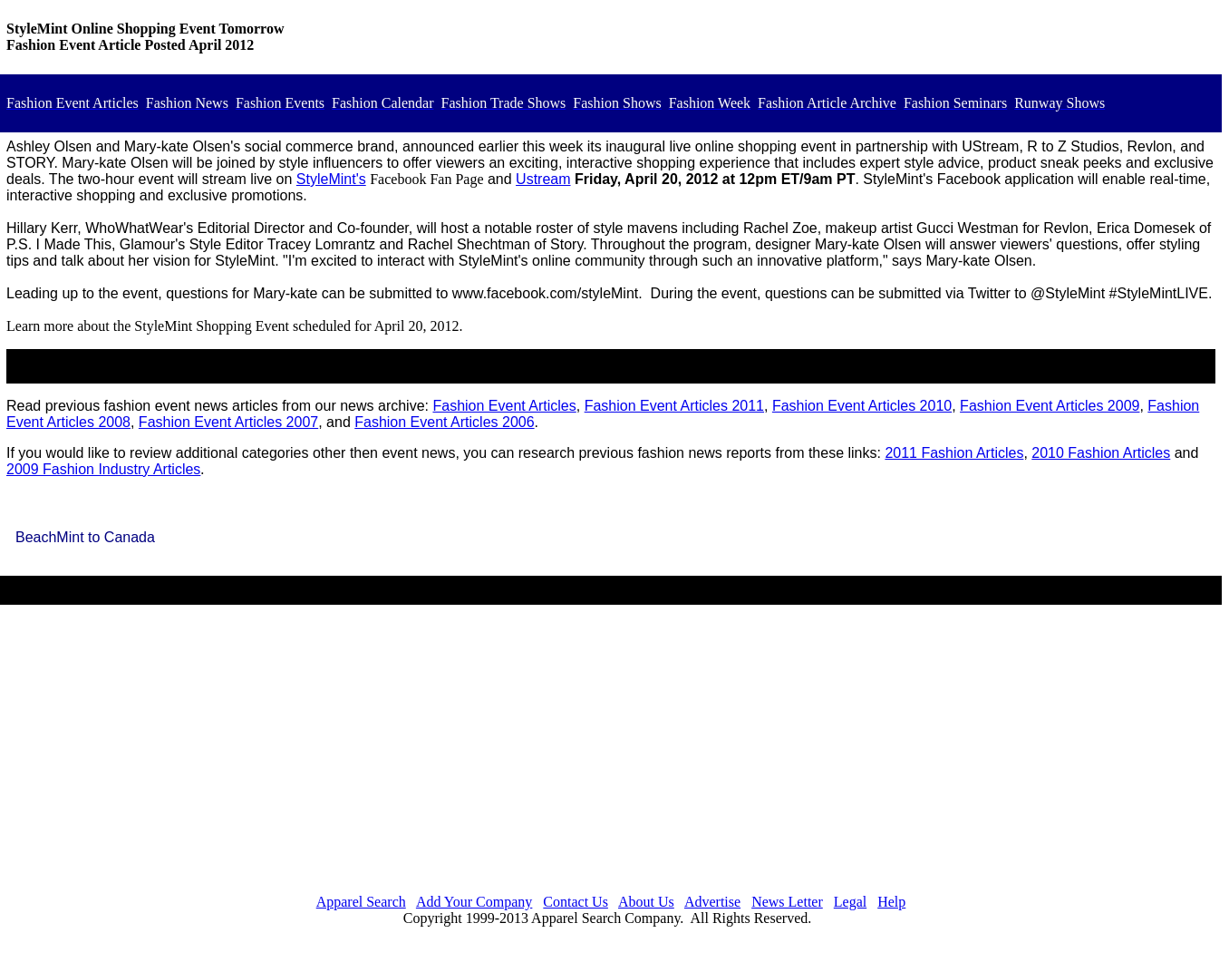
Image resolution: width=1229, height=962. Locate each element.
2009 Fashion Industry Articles (103, 469)
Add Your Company (474, 901)
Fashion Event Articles (504, 405)
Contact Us (575, 901)
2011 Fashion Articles (954, 453)
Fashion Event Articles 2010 (862, 405)
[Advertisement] (611, 752)
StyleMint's (331, 179)
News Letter (787, 901)
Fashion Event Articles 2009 (1049, 405)
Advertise (712, 901)
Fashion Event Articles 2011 (674, 405)
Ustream (543, 179)
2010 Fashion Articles (1100, 453)
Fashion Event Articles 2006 (444, 422)
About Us (646, 901)
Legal (850, 901)
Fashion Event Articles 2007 (228, 422)
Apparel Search (361, 901)
